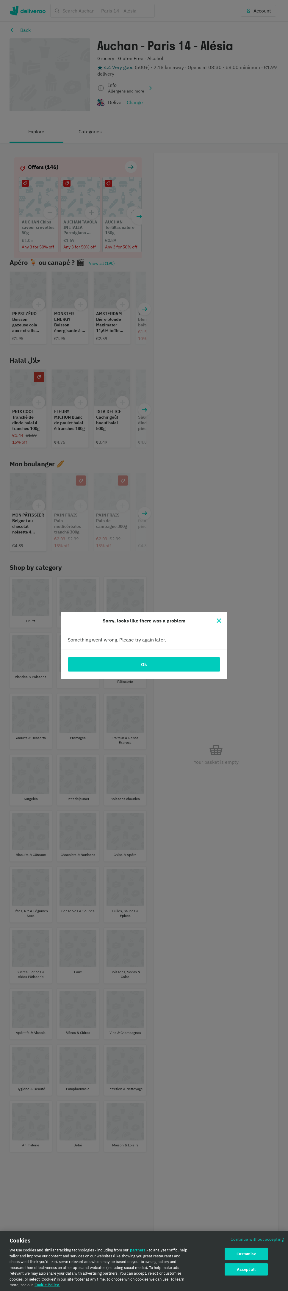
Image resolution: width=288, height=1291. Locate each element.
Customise (246, 1253)
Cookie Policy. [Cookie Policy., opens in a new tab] (47, 1284)
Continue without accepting (257, 1239)
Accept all (246, 1269)
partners (137, 1250)
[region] (144, 1261)
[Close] (219, 620)
